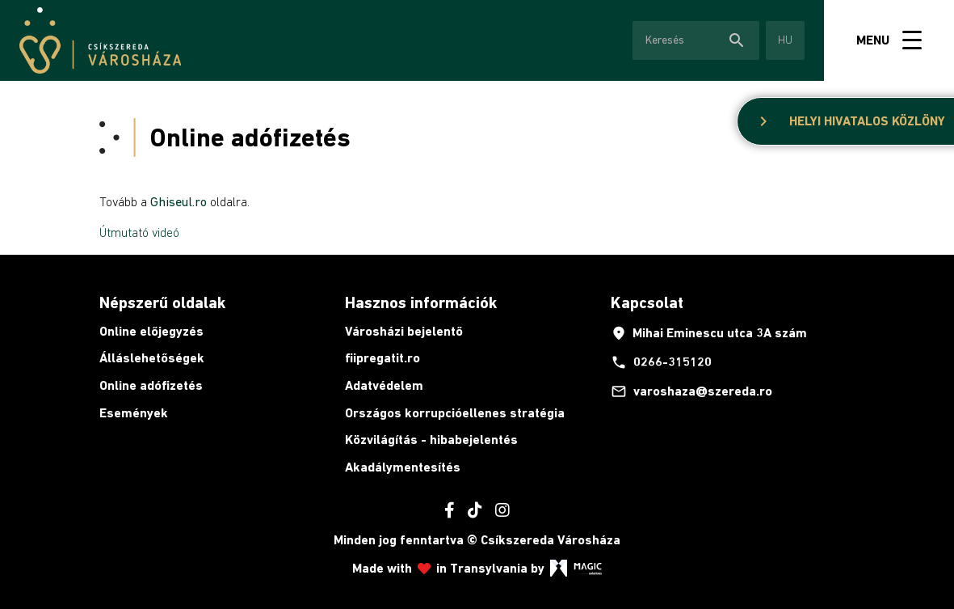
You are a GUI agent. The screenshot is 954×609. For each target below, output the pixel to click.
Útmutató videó (139, 232)
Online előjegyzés (151, 331)
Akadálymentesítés (402, 467)
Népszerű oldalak (162, 302)
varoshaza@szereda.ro (691, 391)
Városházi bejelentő (404, 331)
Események (133, 413)
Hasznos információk (421, 302)
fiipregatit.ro (382, 358)
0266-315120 (661, 362)
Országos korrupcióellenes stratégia (455, 413)
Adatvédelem (384, 385)
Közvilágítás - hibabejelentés (431, 439)
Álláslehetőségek (151, 358)
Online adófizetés (151, 385)
